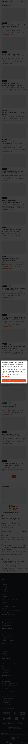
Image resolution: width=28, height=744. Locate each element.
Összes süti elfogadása (14, 380)
